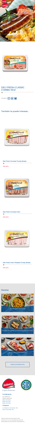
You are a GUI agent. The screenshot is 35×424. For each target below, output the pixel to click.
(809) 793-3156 (6, 400)
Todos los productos (18, 364)
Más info (6, 166)
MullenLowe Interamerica (16, 421)
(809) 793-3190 (6, 403)
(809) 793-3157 (6, 401)
